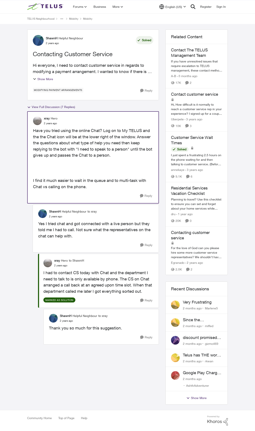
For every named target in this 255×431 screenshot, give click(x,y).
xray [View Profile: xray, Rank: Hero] (47, 118)
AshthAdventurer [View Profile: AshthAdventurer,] (197, 385)
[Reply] (146, 91)
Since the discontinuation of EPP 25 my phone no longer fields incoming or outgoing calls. (202, 320)
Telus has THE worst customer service (201, 355)
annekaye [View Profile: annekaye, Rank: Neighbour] (177, 170)
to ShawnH (76, 260)
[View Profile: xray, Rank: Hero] (37, 120)
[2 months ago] (192, 308)
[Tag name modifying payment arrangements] (58, 90)
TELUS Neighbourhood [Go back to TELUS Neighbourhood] (40, 18)
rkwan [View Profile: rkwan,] (209, 361)
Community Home (39, 418)
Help (84, 418)
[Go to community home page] (45, 6)
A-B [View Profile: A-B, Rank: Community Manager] (173, 76)
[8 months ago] (187, 76)
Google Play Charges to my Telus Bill (202, 372)
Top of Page (66, 418)
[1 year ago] (184, 214)
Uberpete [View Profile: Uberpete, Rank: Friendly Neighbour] (177, 119)
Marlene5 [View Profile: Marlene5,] (211, 308)
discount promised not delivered (200, 337)
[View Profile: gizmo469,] (175, 340)
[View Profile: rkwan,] (175, 357)
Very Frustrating (197, 302)
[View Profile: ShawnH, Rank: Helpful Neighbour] (38, 40)
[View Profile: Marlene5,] (175, 305)
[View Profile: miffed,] (175, 322)
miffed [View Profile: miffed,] (209, 326)
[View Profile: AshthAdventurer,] (175, 375)
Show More (43, 79)
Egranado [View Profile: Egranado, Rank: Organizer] (177, 262)
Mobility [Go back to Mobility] (73, 18)
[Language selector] (172, 6)
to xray (92, 211)
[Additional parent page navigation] (61, 19)
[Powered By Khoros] (217, 421)
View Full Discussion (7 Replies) (51, 107)
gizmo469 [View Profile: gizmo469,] (211, 343)
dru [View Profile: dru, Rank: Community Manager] (173, 214)
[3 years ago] (193, 119)
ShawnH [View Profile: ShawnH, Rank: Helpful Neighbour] (51, 38)
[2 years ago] (194, 262)
